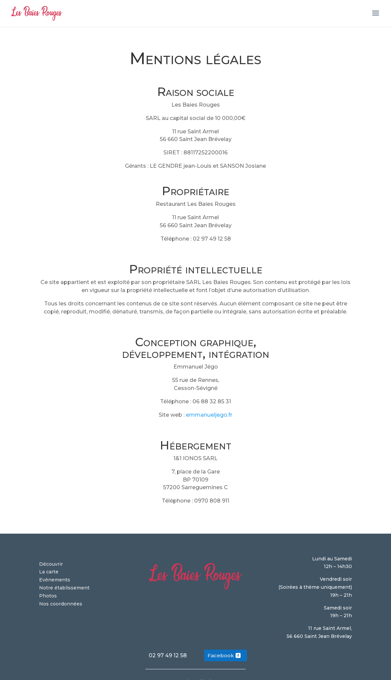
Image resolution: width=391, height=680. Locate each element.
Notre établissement (64, 588)
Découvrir (51, 564)
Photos (48, 596)
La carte (48, 572)
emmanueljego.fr (209, 415)
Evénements (54, 580)
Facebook (221, 655)
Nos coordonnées (60, 604)
